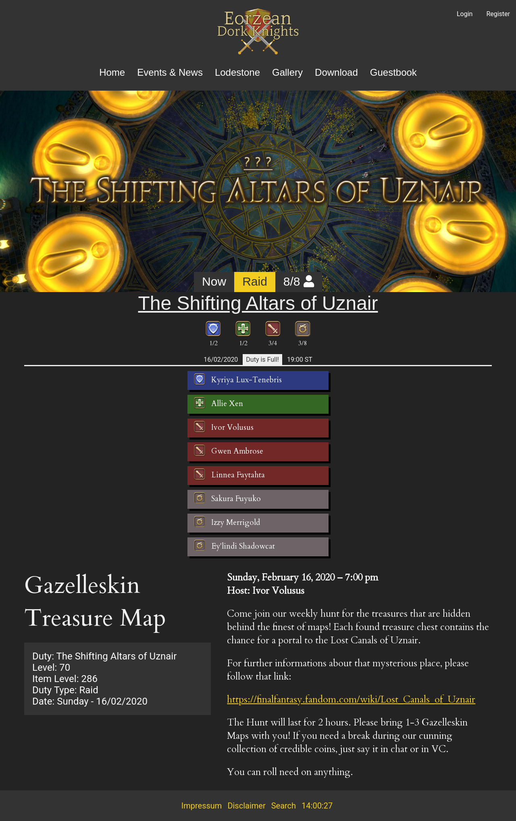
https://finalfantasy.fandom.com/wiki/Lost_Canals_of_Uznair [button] (351, 699)
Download (336, 72)
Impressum (201, 806)
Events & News (170, 72)
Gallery (287, 72)
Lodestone (237, 72)
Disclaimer (246, 806)
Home (112, 72)
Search (283, 806)
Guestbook (393, 72)
